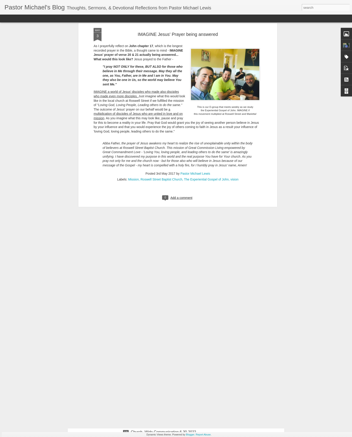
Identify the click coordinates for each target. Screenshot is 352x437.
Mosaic (51, 18)
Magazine (37, 18)
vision (235, 96)
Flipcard (21, 18)
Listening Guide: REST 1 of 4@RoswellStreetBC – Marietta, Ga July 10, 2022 (171, 332)
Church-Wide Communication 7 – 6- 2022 (164, 381)
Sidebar (65, 18)
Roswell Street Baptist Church (161, 96)
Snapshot (80, 18)
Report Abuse (203, 434)
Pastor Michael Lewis (195, 91)
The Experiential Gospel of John (206, 96)
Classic (7, 18)
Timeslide (96, 18)
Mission (133, 96)
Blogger (190, 434)
